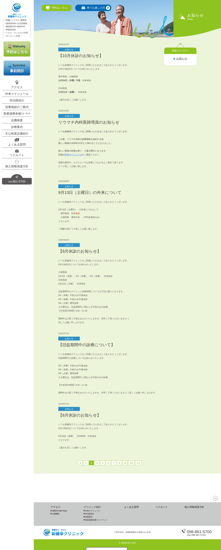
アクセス (17, 87)
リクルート (17, 155)
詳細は (61, 154)
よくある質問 (17, 144)
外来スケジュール (17, 93)
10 (131, 463)
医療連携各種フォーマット (96, 520)
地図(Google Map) (59, 511)
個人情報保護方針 (17, 166)
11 (138, 463)
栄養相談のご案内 (17, 107)
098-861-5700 (199, 531)
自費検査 (17, 120)
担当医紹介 (17, 100)
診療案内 (17, 127)
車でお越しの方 (96, 7)
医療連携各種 (17, 113)
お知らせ (181, 58)
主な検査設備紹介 (17, 133)
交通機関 (55, 514)
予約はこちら (59, 7)
